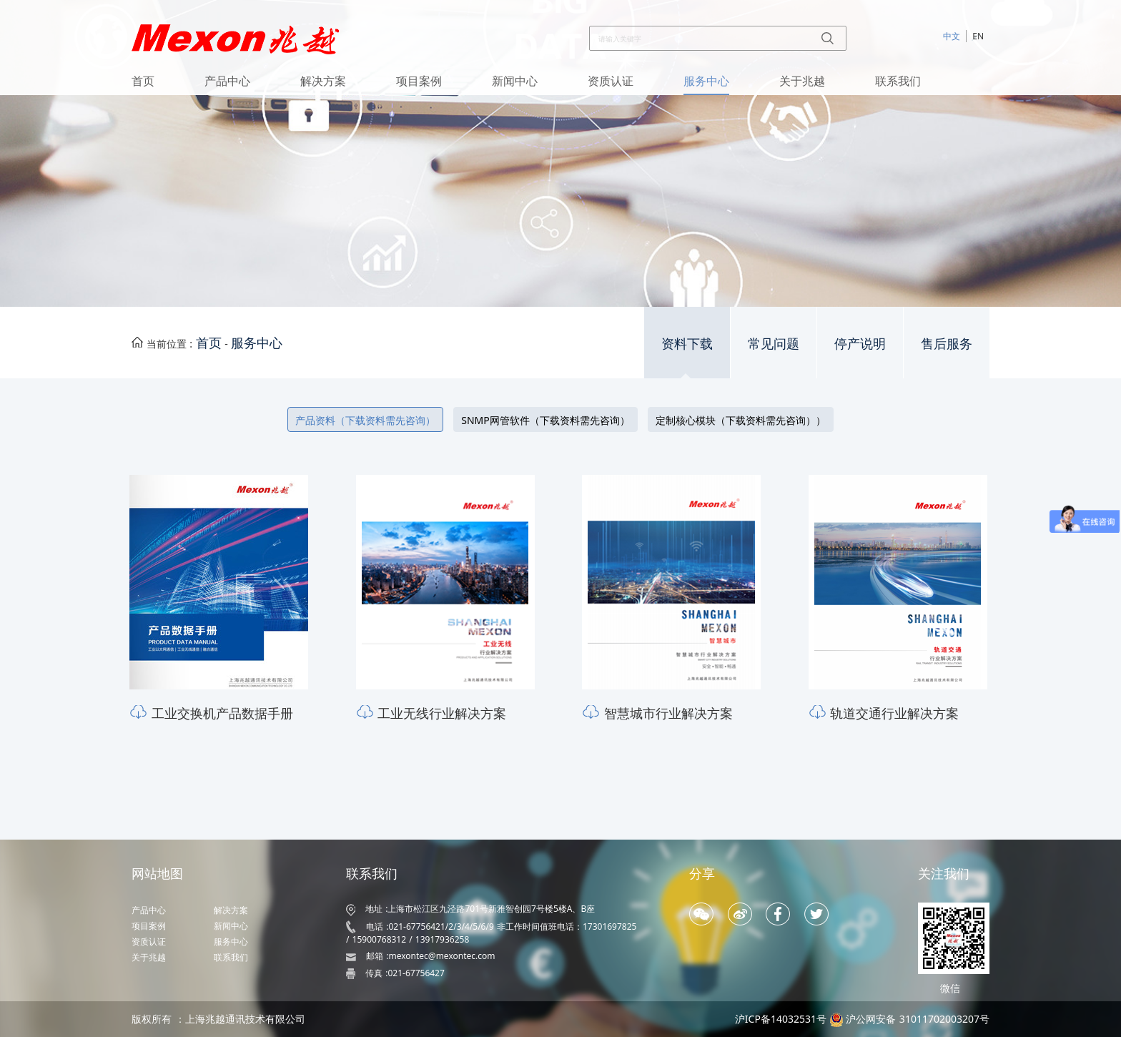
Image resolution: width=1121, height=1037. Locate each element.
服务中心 (706, 81)
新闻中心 (515, 81)
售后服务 (946, 344)
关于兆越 (802, 81)
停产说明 (860, 344)
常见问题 (773, 344)
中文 (951, 36)
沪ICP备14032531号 (780, 1019)
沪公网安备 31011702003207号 (917, 1019)
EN (978, 36)
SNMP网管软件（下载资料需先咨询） (545, 420)
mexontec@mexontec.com (441, 956)
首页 (143, 81)
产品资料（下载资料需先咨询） (365, 420)
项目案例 (419, 81)
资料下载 (687, 344)
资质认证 (610, 81)
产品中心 (227, 81)
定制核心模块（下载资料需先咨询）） (741, 420)
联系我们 (898, 81)
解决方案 (323, 81)
